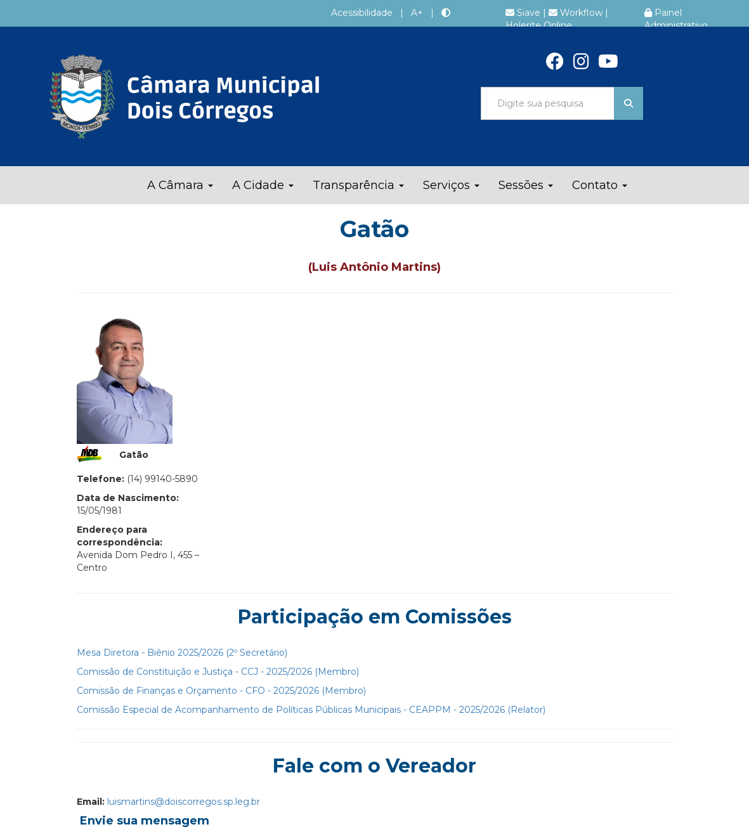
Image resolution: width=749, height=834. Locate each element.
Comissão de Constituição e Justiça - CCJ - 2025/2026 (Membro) (218, 671)
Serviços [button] (451, 185)
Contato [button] (599, 185)
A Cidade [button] (263, 185)
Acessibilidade (362, 12)
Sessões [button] (525, 185)
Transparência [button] (358, 185)
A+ (417, 12)
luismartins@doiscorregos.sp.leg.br (183, 801)
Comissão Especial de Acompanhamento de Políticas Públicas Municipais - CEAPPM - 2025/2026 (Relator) (311, 709)
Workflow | (578, 12)
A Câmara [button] (180, 185)
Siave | (527, 12)
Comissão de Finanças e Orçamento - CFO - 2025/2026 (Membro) (221, 690)
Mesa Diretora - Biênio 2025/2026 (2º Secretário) (182, 652)
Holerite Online (538, 25)
